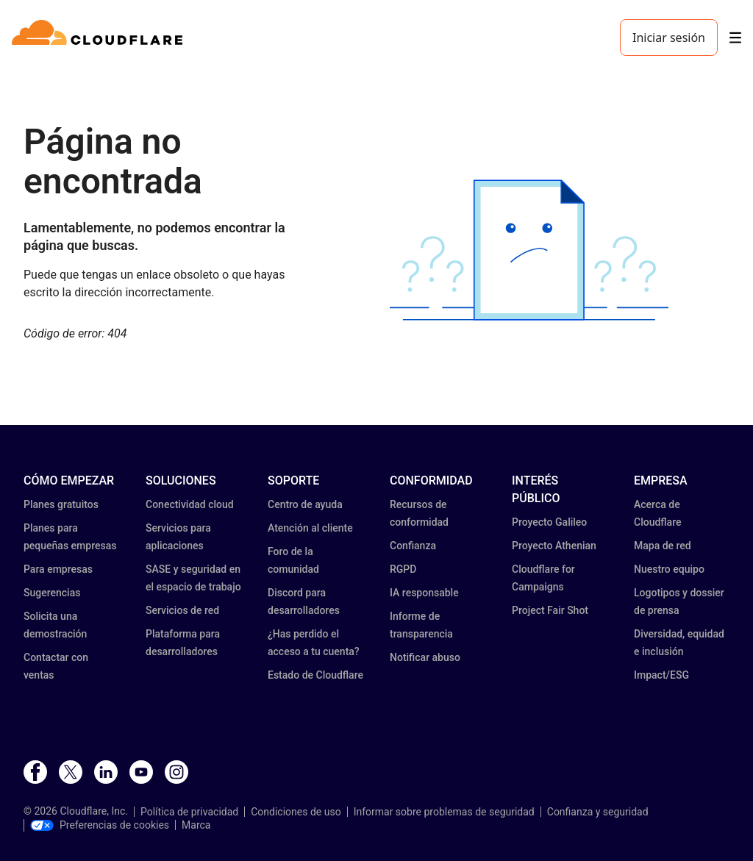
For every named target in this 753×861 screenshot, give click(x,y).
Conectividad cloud (190, 504)
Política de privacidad (189, 812)
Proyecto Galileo (549, 522)
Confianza (413, 545)
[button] (529, 250)
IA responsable (424, 593)
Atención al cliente (310, 528)
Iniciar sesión (668, 37)
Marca (196, 825)
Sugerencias (52, 593)
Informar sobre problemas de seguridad (444, 812)
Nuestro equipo (669, 569)
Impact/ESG (661, 675)
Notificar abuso (425, 657)
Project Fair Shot (550, 610)
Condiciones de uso (295, 812)
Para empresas (58, 569)
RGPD (403, 569)
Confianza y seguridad (598, 812)
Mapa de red (662, 545)
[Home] (100, 37)
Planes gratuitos (61, 504)
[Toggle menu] (735, 38)
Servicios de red (182, 610)
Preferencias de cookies (99, 825)
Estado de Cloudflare (315, 675)
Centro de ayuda (305, 504)
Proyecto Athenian (554, 545)
